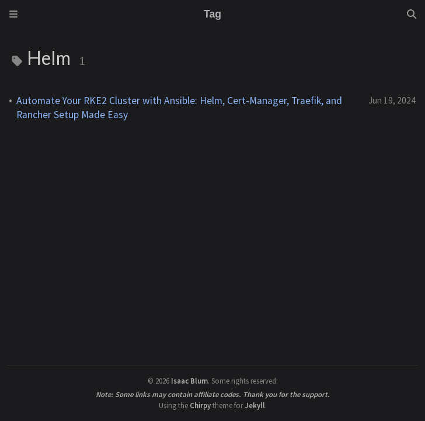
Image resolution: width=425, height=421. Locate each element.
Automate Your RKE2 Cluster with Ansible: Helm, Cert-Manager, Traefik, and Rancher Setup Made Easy (179, 107)
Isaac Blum (189, 380)
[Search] (411, 14)
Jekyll (255, 405)
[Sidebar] (13, 14)
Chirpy (200, 405)
